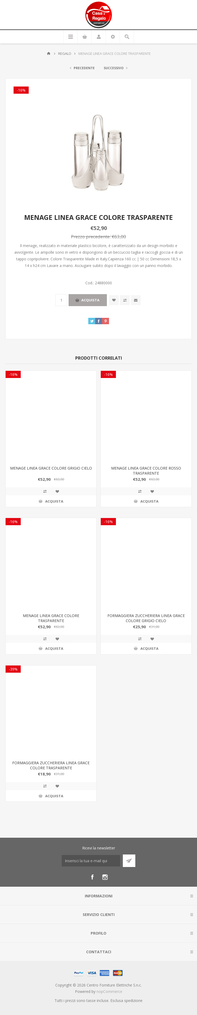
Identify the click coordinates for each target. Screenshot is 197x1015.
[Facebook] (92, 877)
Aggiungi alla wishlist (114, 300)
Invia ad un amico (136, 300)
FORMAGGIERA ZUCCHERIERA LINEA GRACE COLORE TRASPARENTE (51, 765)
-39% (13, 669)
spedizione (133, 1000)
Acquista (90, 300)
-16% (21, 90)
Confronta (125, 300)
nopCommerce (109, 991)
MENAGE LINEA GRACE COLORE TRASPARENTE (51, 618)
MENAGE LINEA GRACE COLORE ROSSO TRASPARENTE (146, 471)
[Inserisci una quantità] (61, 300)
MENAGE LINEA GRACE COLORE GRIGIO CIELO (51, 468)
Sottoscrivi (129, 860)
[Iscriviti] (91, 860)
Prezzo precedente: (91, 236)
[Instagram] (105, 877)
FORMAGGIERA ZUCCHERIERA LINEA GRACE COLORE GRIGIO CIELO (146, 618)
